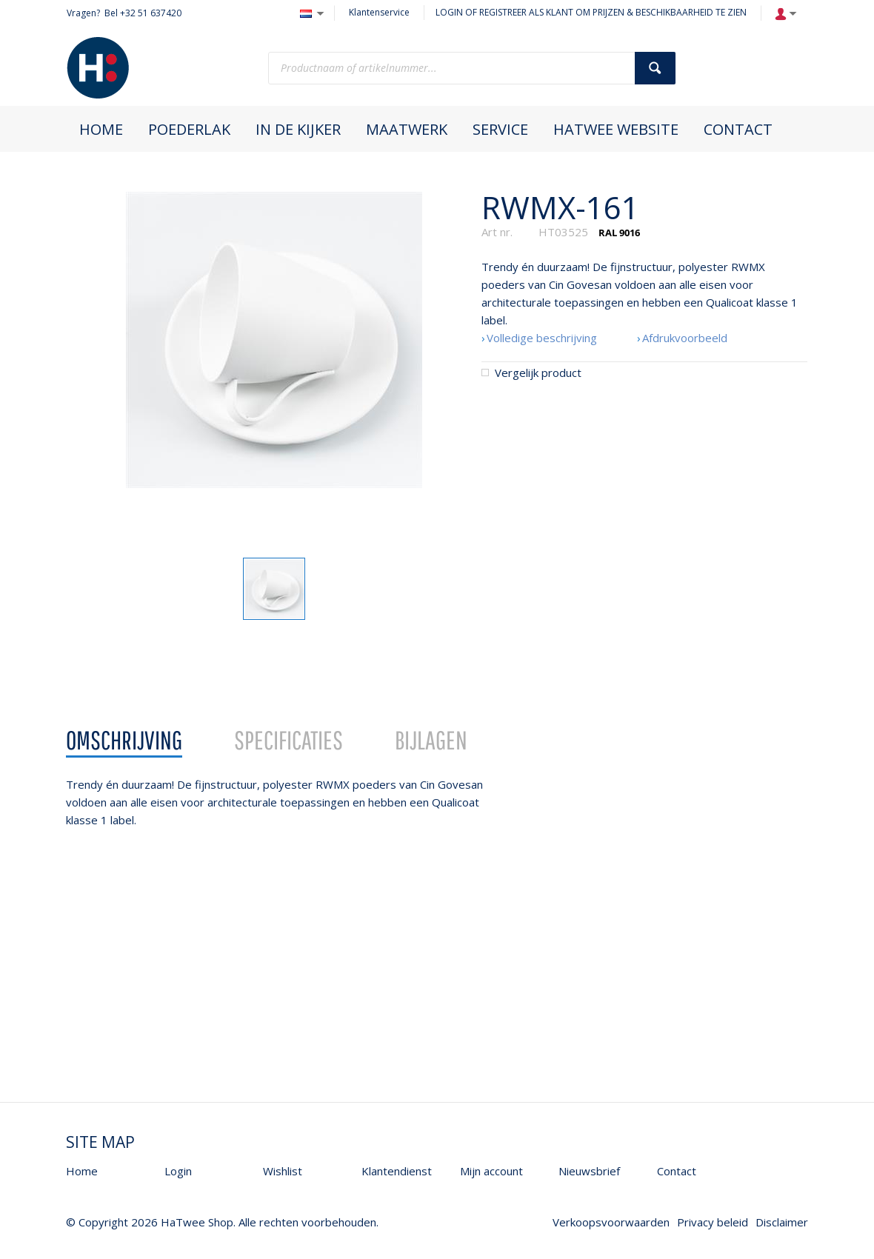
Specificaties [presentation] (288, 740)
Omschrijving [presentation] (124, 740)
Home (82, 1170)
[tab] (124, 741)
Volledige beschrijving (542, 337)
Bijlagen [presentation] (431, 740)
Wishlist (282, 1170)
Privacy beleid (712, 1222)
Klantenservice (379, 12)
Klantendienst (396, 1170)
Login (178, 1170)
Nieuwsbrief (589, 1170)
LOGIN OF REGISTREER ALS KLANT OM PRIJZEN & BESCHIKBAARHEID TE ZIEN (591, 12)
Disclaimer (781, 1222)
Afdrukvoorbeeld (684, 337)
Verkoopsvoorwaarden (611, 1222)
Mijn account (491, 1170)
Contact (676, 1170)
